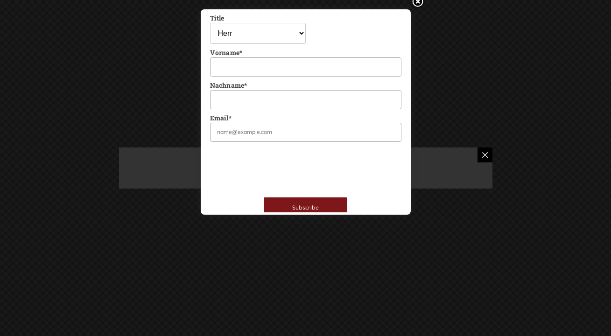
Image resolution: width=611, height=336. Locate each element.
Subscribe (305, 207)
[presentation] (281, 168)
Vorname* (226, 52)
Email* (221, 117)
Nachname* (228, 85)
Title (217, 18)
